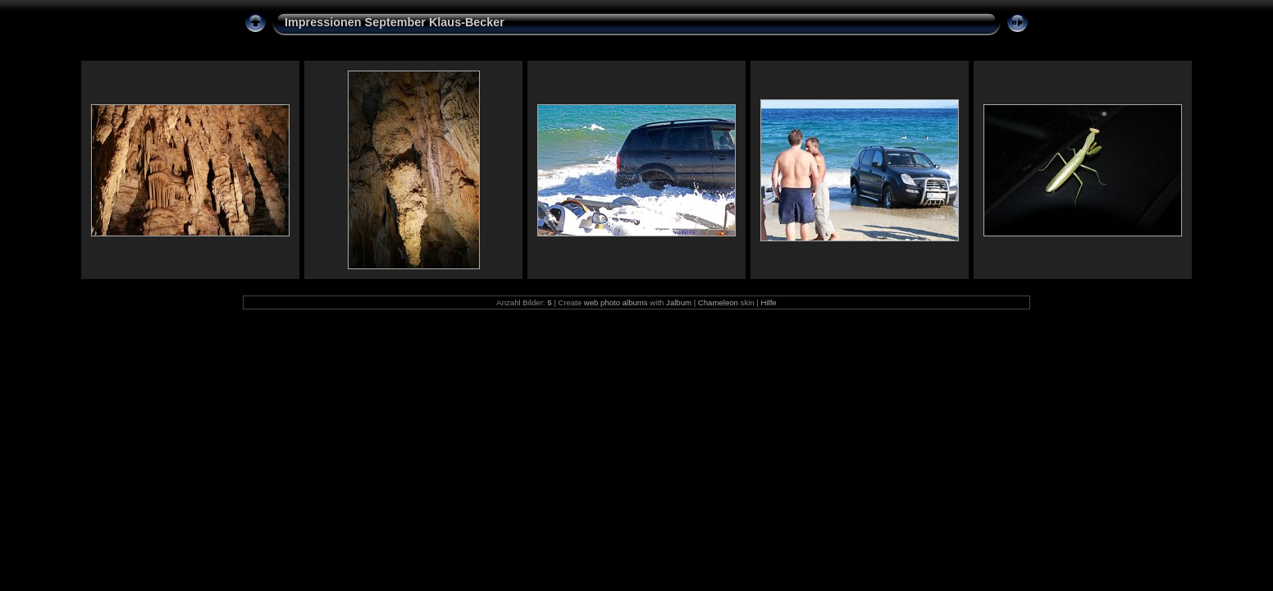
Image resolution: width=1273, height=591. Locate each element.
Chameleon (718, 302)
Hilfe (768, 302)
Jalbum (678, 302)
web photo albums (616, 302)
